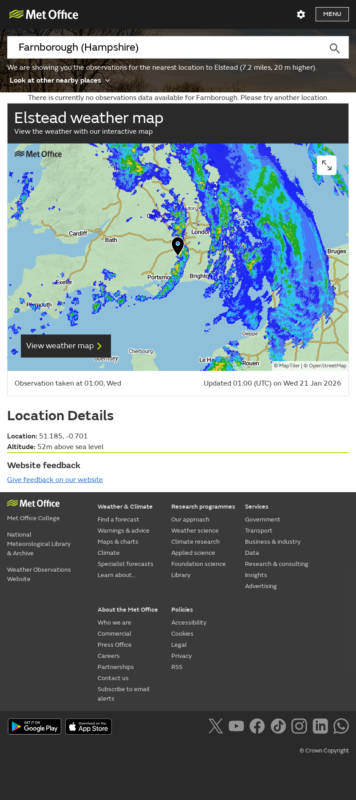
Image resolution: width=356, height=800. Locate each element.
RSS (176, 667)
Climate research (195, 541)
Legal (179, 645)
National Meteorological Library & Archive (39, 544)
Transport (259, 530)
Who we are (114, 622)
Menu (332, 14)
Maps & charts (118, 541)
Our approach (190, 519)
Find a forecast (118, 519)
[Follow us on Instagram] (300, 727)
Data (252, 553)
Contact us (113, 678)
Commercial (114, 633)
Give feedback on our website (55, 479)
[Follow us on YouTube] (238, 727)
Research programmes (203, 506)
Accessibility (188, 622)
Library (180, 575)
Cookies (182, 633)
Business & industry (273, 541)
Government (263, 519)
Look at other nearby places (60, 79)
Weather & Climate (125, 506)
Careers (109, 656)
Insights (256, 575)
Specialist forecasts (126, 564)
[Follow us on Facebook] (259, 727)
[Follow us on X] (217, 727)
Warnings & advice (124, 530)
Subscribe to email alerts (124, 693)
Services (257, 506)
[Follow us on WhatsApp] (341, 727)
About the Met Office (128, 609)
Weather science (195, 530)
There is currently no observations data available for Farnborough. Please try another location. (178, 97)
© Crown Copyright (324, 750)
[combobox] (164, 47)
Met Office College (33, 518)
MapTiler (289, 365)
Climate (109, 553)
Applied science (193, 553)
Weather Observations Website (39, 574)
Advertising (261, 586)
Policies (182, 609)
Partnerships (116, 667)
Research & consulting (277, 564)
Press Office (115, 645)
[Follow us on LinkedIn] (322, 727)
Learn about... (117, 575)
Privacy (181, 656)
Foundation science (198, 564)
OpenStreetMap (328, 365)
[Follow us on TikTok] (279, 727)
